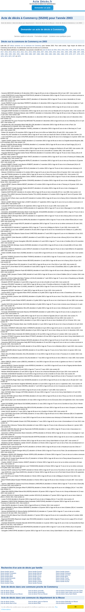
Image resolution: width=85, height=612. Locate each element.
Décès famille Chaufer (63, 580)
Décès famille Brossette (8, 578)
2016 (6, 52)
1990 (22, 54)
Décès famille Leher (7, 581)
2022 (66, 50)
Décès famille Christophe (8, 573)
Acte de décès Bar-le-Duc (9, 603)
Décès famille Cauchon (63, 575)
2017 (2, 52)
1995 (2, 54)
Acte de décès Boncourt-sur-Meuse (12, 594)
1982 (54, 54)
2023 (63, 50)
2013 (18, 52)
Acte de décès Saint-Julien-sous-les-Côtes (69, 592)
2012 (22, 52)
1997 (78, 52)
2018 (82, 50)
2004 (54, 52)
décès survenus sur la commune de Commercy (25, 45)
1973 (6, 56)
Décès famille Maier (7, 576)
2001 (62, 52)
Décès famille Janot (7, 575)
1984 (46, 54)
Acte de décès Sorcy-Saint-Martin (66, 594)
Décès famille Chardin (35, 581)
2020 (74, 50)
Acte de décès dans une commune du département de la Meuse (33, 598)
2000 (66, 52)
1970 (19, 56)
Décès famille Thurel (62, 578)
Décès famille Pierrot (34, 575)
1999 (70, 52)
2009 (34, 52)
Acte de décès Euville (7, 592)
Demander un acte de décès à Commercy (42, 29)
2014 (14, 52)
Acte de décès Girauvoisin (36, 592)
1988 (30, 54)
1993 (10, 54)
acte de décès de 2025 (49, 50)
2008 (38, 52)
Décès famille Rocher (62, 581)
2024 (59, 50)
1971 (13, 56)
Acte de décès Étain (34, 603)
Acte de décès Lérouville (36, 591)
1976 (78, 54)
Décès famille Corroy (34, 576)
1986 (38, 54)
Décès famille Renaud (35, 583)
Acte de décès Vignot (7, 591)
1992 (14, 54)
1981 (58, 54)
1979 (66, 54)
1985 (42, 54)
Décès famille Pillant (34, 580)
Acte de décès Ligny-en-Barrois (38, 601)
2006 (46, 52)
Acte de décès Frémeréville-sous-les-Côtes (69, 591)
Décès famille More (62, 576)
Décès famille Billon (34, 578)
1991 (18, 54)
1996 (82, 52)
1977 (74, 54)
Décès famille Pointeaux (63, 573)
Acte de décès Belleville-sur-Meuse (67, 601)
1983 (50, 54)
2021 (70, 50)
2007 (42, 52)
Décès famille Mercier (35, 573)
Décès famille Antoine (62, 571)
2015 (10, 52)
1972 (10, 56)
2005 (50, 52)
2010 (30, 52)
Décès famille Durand (35, 571)
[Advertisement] (42, 76)
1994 (6, 54)
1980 (62, 54)
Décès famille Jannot (7, 571)
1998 (74, 52)
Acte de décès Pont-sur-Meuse (38, 594)
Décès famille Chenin (7, 583)
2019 (78, 50)
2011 (26, 52)
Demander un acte (42, 8)
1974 (2, 56)
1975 (82, 54)
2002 (58, 52)
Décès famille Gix (6, 580)
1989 (26, 54)
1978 (70, 54)
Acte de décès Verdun (7, 601)
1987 (34, 54)
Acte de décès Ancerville (63, 603)
